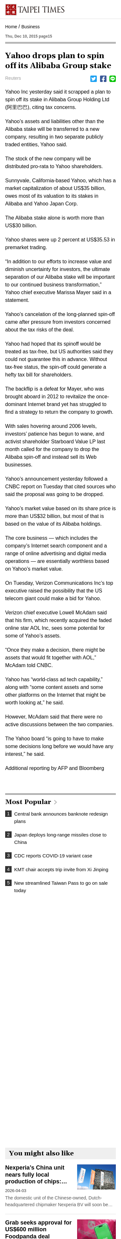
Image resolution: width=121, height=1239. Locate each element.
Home (11, 26)
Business (30, 26)
